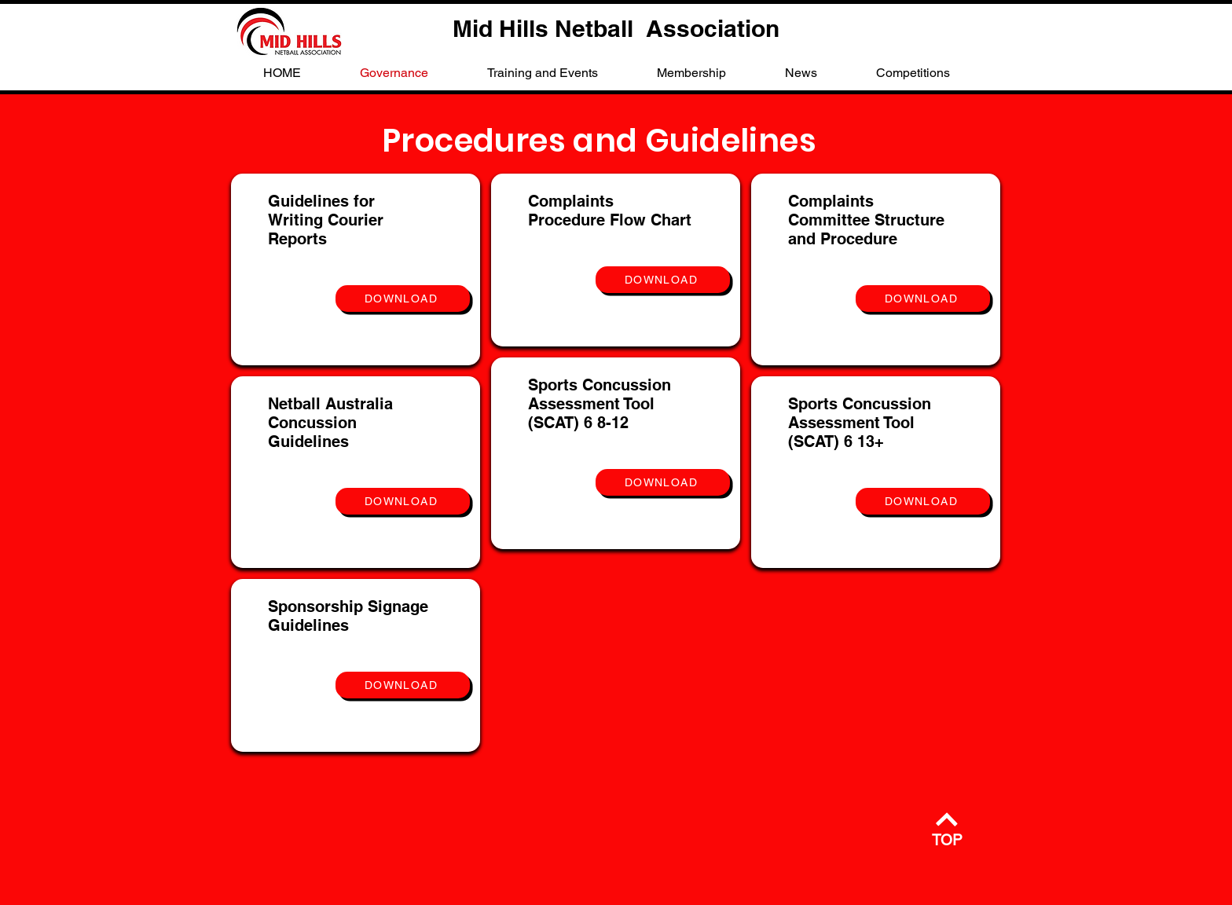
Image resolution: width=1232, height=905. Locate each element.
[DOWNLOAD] (403, 298)
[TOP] (947, 828)
